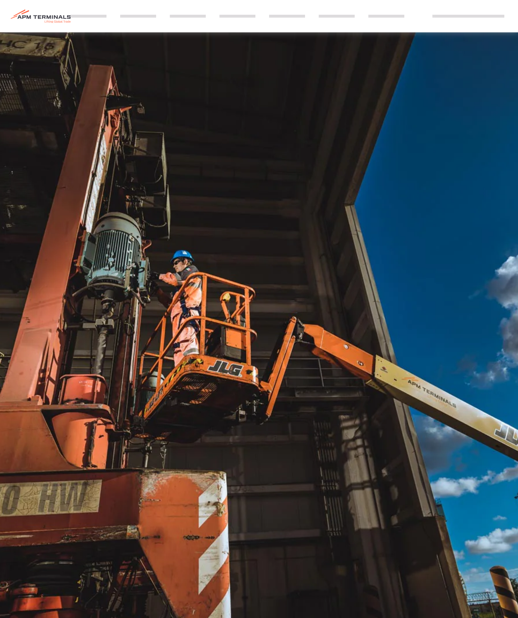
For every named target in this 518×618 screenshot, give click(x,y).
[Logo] (41, 16)
